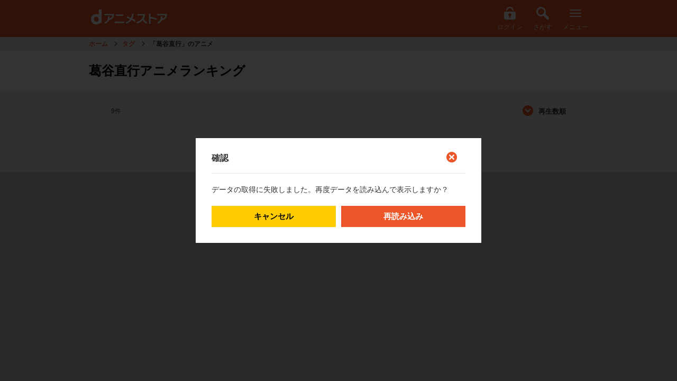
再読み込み (403, 216)
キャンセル (274, 216)
